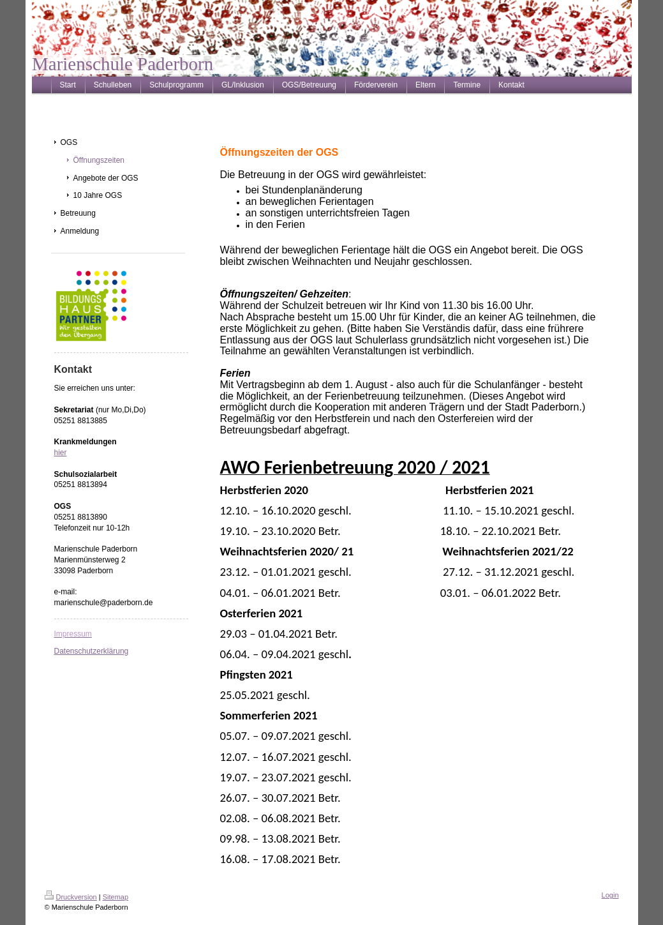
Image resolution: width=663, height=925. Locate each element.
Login (610, 895)
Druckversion (71, 897)
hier (60, 452)
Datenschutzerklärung (91, 651)
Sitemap (115, 897)
